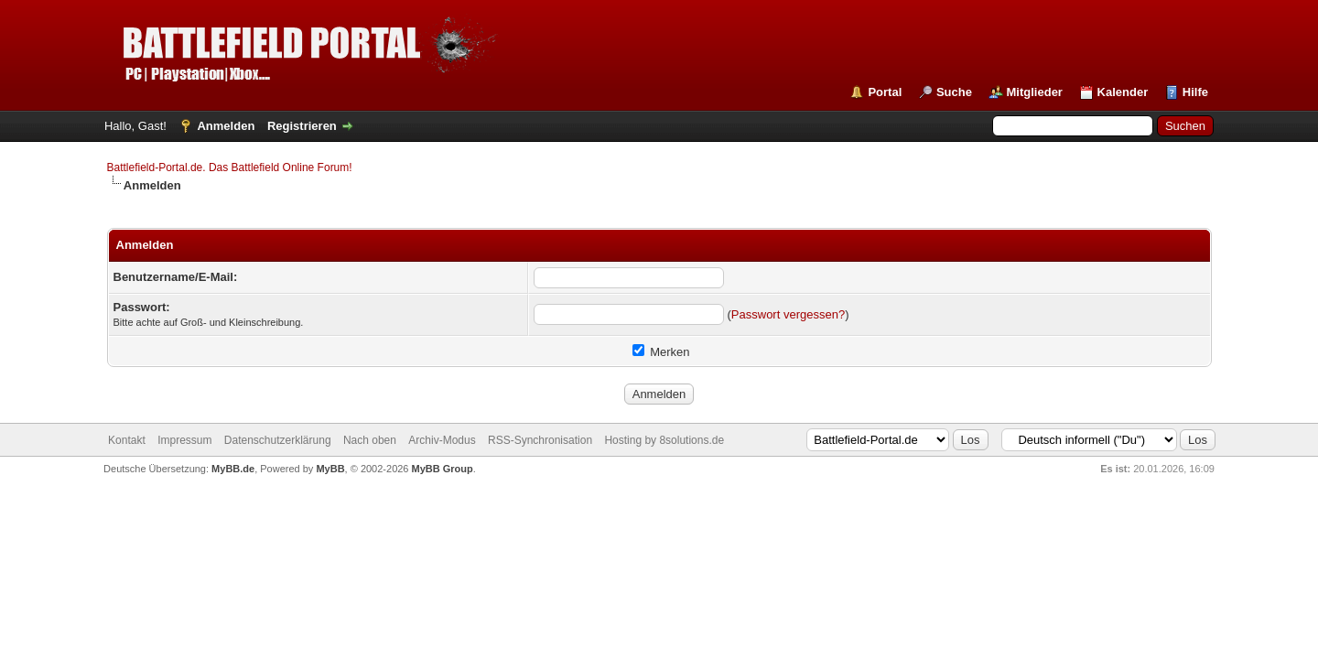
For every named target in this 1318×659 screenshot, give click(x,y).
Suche (954, 92)
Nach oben (369, 440)
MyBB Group (442, 468)
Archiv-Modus (441, 440)
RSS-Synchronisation (540, 440)
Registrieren (302, 126)
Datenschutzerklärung (277, 440)
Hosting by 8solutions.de (664, 440)
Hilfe (1195, 92)
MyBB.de (232, 468)
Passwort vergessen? (788, 314)
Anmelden (225, 126)
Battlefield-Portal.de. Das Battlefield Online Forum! (229, 167)
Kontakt (127, 440)
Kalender (1123, 92)
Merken (661, 352)
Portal (885, 92)
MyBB (330, 468)
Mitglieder (1035, 92)
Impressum (184, 440)
